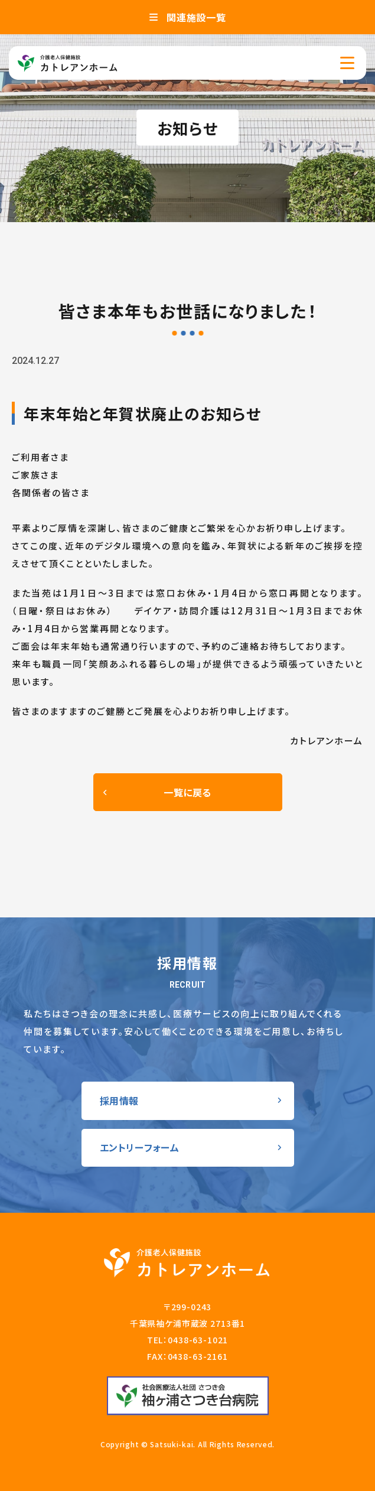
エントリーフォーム (140, 1147)
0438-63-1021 (198, 1340)
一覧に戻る (187, 792)
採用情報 (119, 1100)
